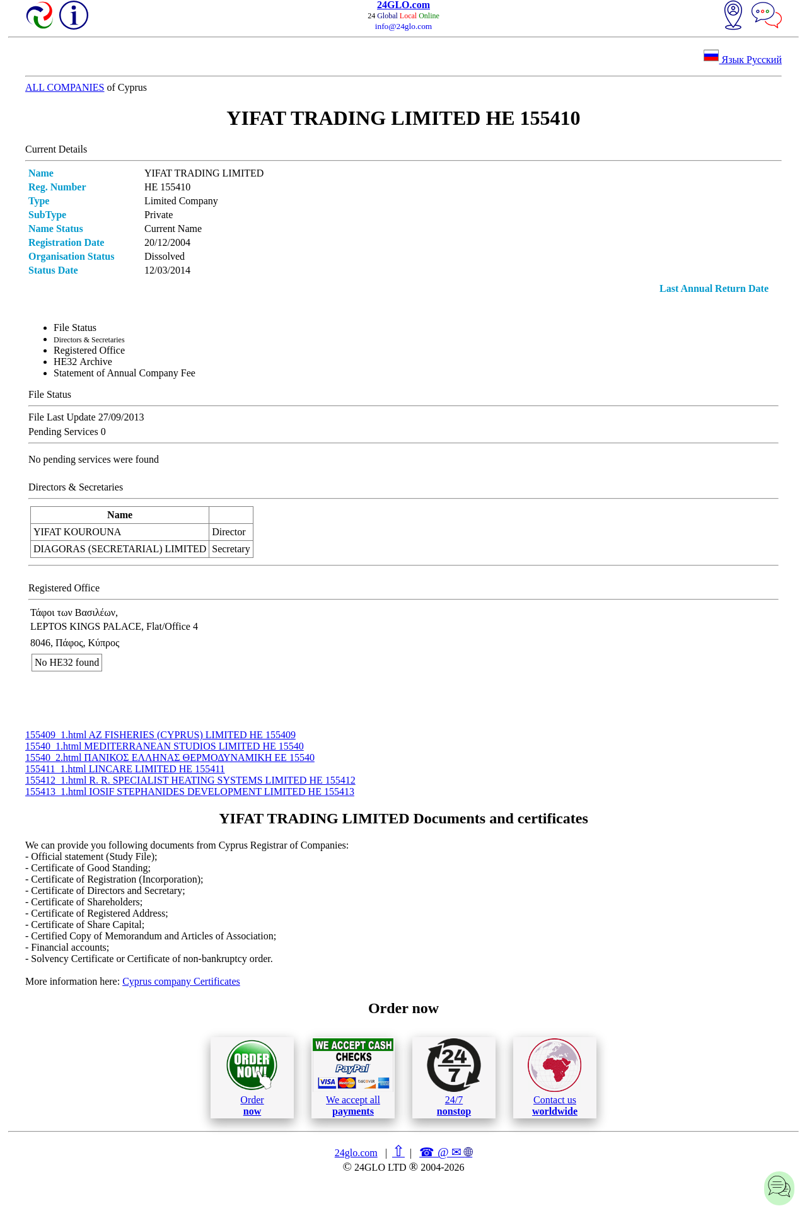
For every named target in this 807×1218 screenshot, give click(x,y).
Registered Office (89, 350)
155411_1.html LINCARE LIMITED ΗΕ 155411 (125, 768)
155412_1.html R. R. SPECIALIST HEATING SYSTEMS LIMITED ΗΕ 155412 (190, 780)
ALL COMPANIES (65, 87)
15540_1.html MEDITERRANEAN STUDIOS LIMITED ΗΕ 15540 (164, 746)
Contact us (554, 1077)
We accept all (353, 1077)
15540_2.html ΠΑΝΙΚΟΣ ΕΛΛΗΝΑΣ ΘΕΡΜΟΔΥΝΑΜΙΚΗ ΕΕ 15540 (170, 757)
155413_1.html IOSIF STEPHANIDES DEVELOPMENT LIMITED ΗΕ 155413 (189, 791)
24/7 (454, 1077)
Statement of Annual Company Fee (124, 373)
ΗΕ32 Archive (83, 361)
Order (252, 1077)
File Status (75, 327)
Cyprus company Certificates (181, 981)
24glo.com (356, 1152)
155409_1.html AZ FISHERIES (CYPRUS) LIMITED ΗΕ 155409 (160, 734)
